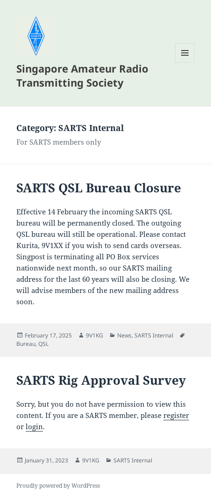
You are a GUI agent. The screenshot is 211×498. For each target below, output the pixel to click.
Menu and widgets (185, 62)
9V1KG (94, 335)
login (34, 426)
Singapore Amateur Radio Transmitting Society (82, 75)
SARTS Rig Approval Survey (101, 380)
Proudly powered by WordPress (58, 486)
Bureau (25, 344)
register (176, 415)
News (124, 335)
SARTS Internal (153, 335)
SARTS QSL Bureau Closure (98, 187)
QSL (43, 344)
